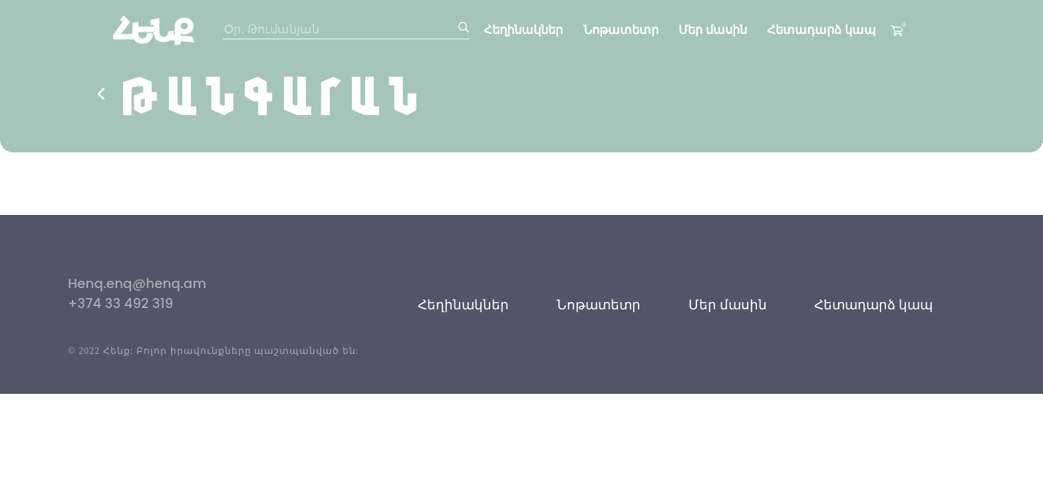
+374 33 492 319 (120, 303)
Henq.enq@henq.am (137, 283)
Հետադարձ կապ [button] (873, 304)
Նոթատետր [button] (599, 304)
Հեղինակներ (523, 30)
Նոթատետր (621, 30)
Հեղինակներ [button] (463, 304)
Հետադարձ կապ (821, 30)
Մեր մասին (712, 30)
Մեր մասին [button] (727, 304)
